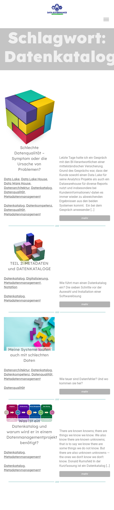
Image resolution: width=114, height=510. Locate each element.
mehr (84, 218)
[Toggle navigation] (106, 19)
